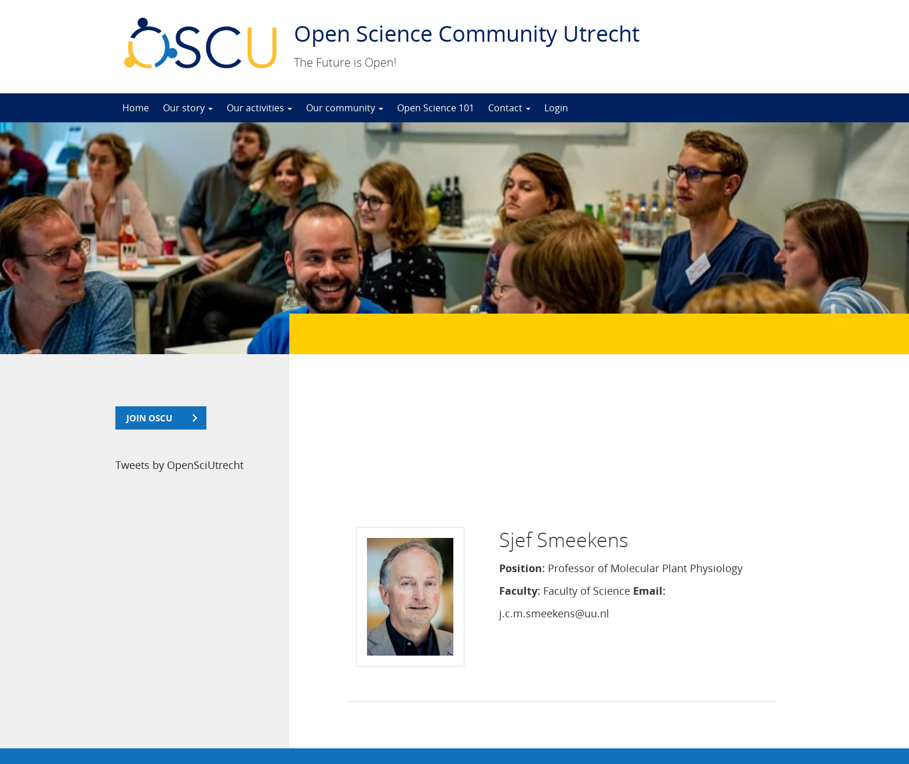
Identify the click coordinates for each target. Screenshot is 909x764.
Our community (344, 107)
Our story (188, 107)
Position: (522, 435)
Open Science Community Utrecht (466, 33)
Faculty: (519, 457)
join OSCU (149, 418)
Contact (509, 107)
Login (556, 107)
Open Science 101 (435, 107)
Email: (649, 457)
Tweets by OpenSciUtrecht (179, 465)
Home (135, 107)
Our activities (259, 107)
